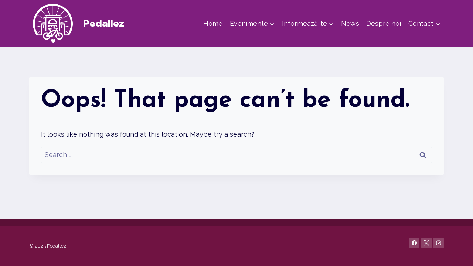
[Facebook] (414, 243)
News (350, 23)
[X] (426, 243)
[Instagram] (438, 243)
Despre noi (383, 23)
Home (212, 23)
